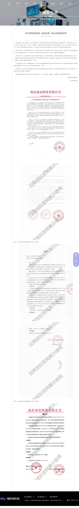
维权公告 (42, 497)
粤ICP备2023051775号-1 (56, 500)
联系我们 (29, 497)
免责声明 (54, 497)
